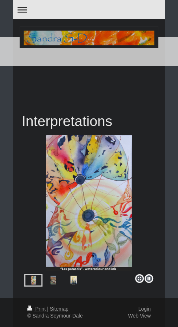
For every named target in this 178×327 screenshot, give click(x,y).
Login (144, 309)
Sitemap (59, 309)
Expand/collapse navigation (89, 9)
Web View (139, 316)
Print (37, 309)
